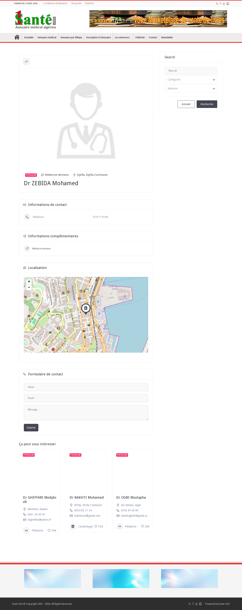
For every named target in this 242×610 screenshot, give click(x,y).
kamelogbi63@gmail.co (134, 515)
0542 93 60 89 (129, 510)
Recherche (207, 104)
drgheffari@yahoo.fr (39, 519)
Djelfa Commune (97, 175)
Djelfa (81, 175)
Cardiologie (81, 526)
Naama (43, 509)
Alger (138, 505)
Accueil (17, 37)
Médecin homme (37, 248)
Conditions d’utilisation (55, 3)
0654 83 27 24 (83, 510)
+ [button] (29, 282)
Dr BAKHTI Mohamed (87, 497)
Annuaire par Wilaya (71, 37)
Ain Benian (127, 505)
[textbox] (191, 80)
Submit (31, 427)
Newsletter (167, 37)
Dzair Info (224, 603)
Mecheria (33, 509)
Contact (153, 37)
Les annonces (122, 37)
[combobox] (191, 80)
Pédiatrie (33, 530)
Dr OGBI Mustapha (131, 497)
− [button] (29, 288)
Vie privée (76, 3)
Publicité (89, 3)
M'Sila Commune (92, 505)
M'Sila (77, 505)
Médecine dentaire (57, 175)
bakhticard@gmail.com (87, 515)
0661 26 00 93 (36, 514)
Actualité (28, 37)
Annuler (186, 104)
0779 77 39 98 (100, 217)
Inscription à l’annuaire (98, 37)
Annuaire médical (47, 37)
